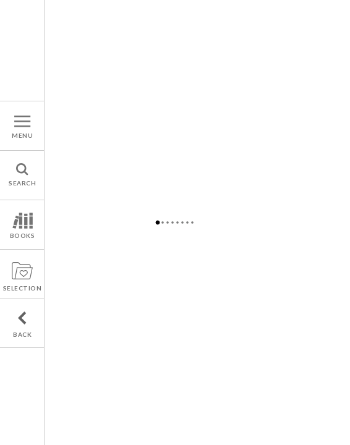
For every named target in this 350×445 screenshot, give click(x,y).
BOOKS (22, 235)
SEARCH (22, 183)
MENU (22, 135)
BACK (22, 334)
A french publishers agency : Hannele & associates (22, 50)
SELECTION (22, 288)
